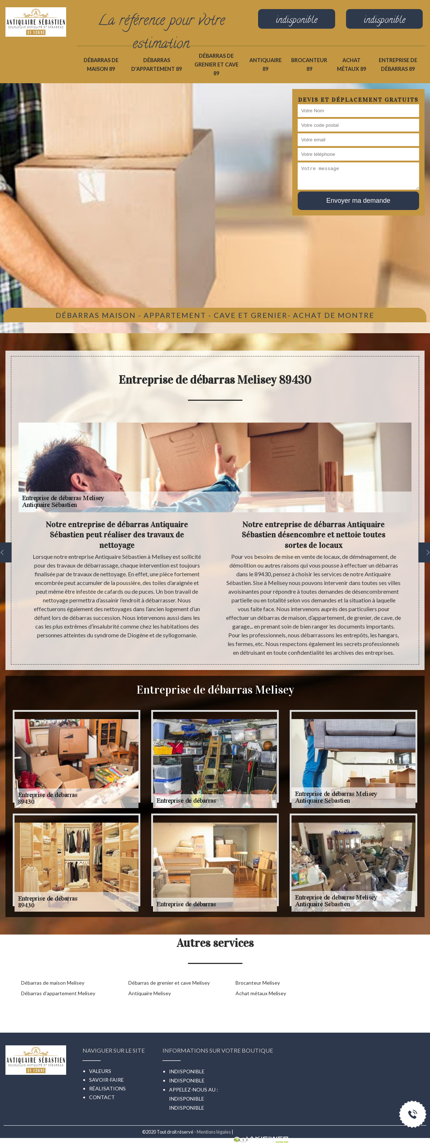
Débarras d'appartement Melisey (58, 993)
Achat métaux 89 (351, 64)
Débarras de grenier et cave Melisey (169, 983)
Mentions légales (214, 1132)
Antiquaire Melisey (149, 993)
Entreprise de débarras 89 (398, 64)
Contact (102, 1097)
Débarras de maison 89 (101, 64)
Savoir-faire (106, 1080)
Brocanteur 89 (309, 64)
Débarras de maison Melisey (52, 983)
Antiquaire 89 (265, 64)
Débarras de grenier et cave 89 (216, 64)
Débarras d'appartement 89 (156, 64)
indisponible (186, 1098)
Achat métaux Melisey (261, 993)
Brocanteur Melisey (258, 983)
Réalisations (107, 1088)
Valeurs (100, 1071)
